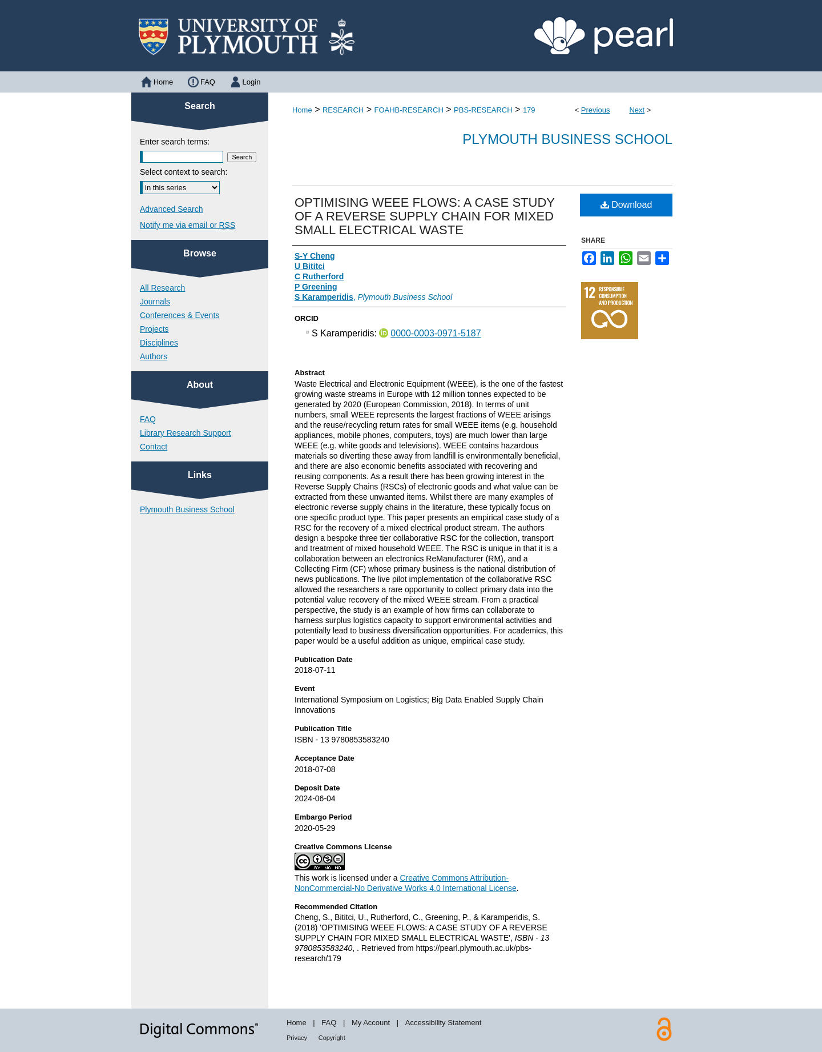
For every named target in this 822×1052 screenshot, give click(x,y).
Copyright (332, 1037)
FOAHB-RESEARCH (408, 110)
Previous (595, 110)
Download (626, 205)
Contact (153, 446)
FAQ (148, 419)
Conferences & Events (179, 315)
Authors (153, 356)
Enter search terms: (174, 141)
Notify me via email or (187, 225)
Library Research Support (185, 432)
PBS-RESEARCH (483, 110)
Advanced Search (171, 209)
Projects (154, 329)
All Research (162, 287)
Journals (155, 301)
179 (529, 110)
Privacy (297, 1037)
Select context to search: (183, 171)
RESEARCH (343, 110)
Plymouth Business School (567, 139)
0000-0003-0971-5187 (435, 333)
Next (636, 110)
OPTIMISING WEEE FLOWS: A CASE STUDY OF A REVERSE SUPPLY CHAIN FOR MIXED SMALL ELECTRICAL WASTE (425, 216)
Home (302, 110)
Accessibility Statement (443, 1022)
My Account (371, 1022)
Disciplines (159, 342)
